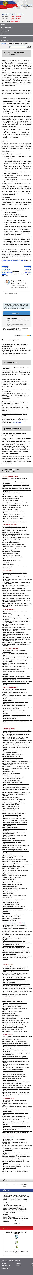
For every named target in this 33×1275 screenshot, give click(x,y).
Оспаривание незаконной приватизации (13, 504)
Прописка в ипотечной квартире (11, 808)
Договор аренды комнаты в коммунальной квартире (16, 1092)
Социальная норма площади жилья (12, 812)
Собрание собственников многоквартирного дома (15, 861)
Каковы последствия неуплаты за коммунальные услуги (17, 792)
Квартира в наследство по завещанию (12, 916)
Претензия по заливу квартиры (10, 1013)
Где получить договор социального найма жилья (15, 1076)
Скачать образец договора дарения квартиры (14, 260)
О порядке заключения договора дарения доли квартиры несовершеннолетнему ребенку (17, 591)
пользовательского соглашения (12, 329)
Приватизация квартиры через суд (11, 520)
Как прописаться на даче (9, 775)
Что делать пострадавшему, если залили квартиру (15, 1026)
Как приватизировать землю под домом (13, 496)
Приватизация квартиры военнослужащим (13, 513)
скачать (16, 1238)
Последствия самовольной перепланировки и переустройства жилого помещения (14, 814)
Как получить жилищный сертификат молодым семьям (16, 537)
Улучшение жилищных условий (11, 904)
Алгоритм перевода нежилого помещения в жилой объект (17, 740)
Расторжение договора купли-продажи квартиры (15, 849)
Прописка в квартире (8, 881)
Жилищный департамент (9, 879)
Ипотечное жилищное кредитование (12, 560)
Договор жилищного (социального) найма (13, 914)
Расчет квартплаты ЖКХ (9, 771)
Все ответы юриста (16, 422)
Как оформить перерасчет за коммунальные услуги (16, 766)
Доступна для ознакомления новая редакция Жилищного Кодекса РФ (14, 1216)
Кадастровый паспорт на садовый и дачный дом (15, 527)
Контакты (3, 37)
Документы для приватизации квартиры (13, 514)
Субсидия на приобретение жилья (11, 902)
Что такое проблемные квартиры (11, 806)
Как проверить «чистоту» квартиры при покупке (15, 820)
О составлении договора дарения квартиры (14, 593)
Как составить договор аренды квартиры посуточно (16, 1067)
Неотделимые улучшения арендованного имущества (16, 1087)
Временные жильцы (8, 857)
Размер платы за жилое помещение (12, 804)
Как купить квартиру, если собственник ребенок (15, 816)
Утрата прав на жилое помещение (11, 872)
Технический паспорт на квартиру (11, 780)
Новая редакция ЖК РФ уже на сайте (12, 1205)
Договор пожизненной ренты (10, 863)
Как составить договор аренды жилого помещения (15, 1043)
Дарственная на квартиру (9, 920)
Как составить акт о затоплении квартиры (13, 1024)
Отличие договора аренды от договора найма (14, 1039)
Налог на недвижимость (9, 564)
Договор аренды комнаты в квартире (12, 1078)
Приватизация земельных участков (12, 507)
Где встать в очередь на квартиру (11, 773)
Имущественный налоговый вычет (11, 551)
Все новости (16, 1223)
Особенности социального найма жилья (13, 1071)
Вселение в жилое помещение (10, 890)
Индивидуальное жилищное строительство (14, 544)
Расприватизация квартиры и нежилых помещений (15, 505)
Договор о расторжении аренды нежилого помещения (16, 1081)
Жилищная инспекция (7, 27)
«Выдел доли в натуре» (9, 843)
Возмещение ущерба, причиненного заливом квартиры (16, 1018)
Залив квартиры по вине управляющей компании (15, 1003)
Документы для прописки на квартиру (12, 877)
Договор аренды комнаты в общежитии (13, 1069)
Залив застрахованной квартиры (11, 1015)
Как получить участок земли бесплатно (12, 778)
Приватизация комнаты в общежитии (12, 493)
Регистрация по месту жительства (11, 553)
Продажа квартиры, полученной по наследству (14, 566)
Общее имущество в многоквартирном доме (14, 899)
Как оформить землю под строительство (13, 785)
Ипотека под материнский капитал (11, 759)
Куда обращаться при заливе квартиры (13, 1001)
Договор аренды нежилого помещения (12, 1072)
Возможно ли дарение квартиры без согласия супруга (16, 598)
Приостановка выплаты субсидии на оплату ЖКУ (15, 530)
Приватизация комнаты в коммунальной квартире (15, 521)
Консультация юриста (7, 40)
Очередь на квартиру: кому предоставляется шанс (15, 744)
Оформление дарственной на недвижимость (14, 799)
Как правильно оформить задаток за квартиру (14, 859)
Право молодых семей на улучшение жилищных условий (17, 742)
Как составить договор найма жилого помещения (15, 1056)
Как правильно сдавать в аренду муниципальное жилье (17, 1085)
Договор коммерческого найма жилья (12, 900)
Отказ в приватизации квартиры (11, 498)
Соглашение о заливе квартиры (11, 1017)
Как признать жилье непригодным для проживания (15, 870)
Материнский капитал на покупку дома (12, 754)
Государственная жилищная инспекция (13, 908)
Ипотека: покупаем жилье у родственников (13, 866)
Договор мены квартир (8, 810)
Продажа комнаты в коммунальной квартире (14, 840)
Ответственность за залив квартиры (12, 1006)
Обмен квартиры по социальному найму (13, 801)
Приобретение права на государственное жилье (15, 822)
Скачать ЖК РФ (5, 31)
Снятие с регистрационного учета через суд (14, 847)
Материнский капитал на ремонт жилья (13, 750)
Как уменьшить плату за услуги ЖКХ (12, 842)
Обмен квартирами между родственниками (13, 803)
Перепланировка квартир (9, 893)
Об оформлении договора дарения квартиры (14, 588)
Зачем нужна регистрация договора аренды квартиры (16, 1045)
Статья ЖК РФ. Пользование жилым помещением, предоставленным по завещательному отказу (16, 978)
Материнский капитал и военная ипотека (13, 758)
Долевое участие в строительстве (11, 555)
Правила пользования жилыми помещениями (14, 559)
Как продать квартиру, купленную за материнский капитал (17, 761)
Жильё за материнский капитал (11, 752)
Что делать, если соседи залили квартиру (13, 1020)
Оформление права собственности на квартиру (15, 875)
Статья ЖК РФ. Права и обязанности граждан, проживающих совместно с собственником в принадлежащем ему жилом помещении (15, 975)
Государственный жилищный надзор (12, 539)
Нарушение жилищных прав (10, 886)
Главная (3, 24)
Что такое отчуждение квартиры (11, 868)
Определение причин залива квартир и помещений (16, 1022)
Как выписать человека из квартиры (12, 883)
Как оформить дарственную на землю (12, 782)
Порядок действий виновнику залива (12, 1004)
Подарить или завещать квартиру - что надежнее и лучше (17, 603)
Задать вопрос (16, 313)
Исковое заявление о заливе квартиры (12, 1011)
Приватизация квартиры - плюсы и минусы (13, 516)
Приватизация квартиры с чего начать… (13, 518)
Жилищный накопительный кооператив (13, 557)
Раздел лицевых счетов (9, 838)
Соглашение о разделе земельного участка (14, 776)
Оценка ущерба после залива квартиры (13, 1029)
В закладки (17, 0)
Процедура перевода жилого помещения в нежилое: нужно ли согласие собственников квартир (16, 738)
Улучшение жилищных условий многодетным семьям (16, 745)
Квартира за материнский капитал (11, 756)
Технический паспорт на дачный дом (12, 528)
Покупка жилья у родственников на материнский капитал (17, 865)
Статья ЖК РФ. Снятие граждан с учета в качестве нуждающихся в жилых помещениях (16, 984)
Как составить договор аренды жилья (12, 1083)
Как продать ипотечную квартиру (11, 797)
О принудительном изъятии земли (11, 532)
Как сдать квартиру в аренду (10, 1080)
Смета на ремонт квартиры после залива (13, 1027)
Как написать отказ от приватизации (12, 495)
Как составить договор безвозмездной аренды (14, 1041)
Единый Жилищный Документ (10, 891)
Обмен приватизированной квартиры (12, 500)
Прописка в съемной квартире (10, 827)
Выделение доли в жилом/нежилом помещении (15, 888)
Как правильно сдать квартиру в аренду (13, 856)
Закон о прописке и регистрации (11, 542)
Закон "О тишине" (7, 567)
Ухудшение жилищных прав (10, 874)
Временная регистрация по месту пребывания (14, 546)
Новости (18, 1263)
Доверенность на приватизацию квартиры (13, 511)
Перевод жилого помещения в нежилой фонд (14, 895)
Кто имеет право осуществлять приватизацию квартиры (17, 488)
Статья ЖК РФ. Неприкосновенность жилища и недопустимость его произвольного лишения (15, 967)
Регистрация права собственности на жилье (14, 906)
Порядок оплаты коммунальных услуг (12, 884)
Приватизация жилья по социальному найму (14, 1074)
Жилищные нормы (7, 541)
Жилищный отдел (7, 562)
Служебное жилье (7, 897)
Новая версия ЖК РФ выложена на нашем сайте (15, 1195)
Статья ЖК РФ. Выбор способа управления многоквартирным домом (15, 995)
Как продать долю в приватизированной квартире (15, 502)
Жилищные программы (9, 550)
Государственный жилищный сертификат (13, 548)
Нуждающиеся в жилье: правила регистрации (14, 818)
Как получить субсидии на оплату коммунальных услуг (16, 787)
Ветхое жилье (6, 913)
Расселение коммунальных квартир (12, 918)
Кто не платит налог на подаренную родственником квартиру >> (27, 269)
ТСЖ (2, 34)
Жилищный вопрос (6, 1265)
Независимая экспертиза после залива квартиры (15, 1031)
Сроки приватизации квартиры (10, 509)
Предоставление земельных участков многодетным (16, 845)
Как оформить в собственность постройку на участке (16, 784)
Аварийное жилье (7, 854)
